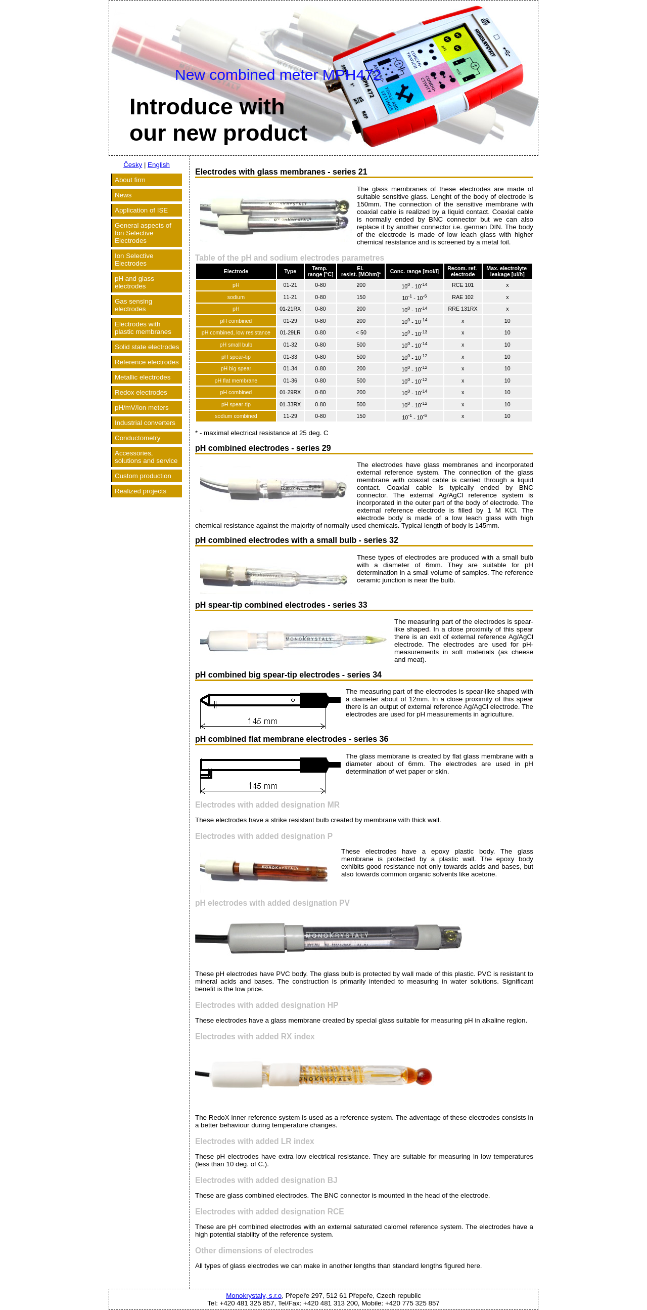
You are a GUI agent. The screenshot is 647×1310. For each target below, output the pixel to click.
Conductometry (137, 438)
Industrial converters (145, 423)
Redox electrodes (141, 392)
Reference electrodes (147, 362)
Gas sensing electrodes (133, 305)
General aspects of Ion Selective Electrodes (143, 233)
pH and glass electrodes (134, 282)
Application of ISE (141, 210)
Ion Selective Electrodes (134, 259)
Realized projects (140, 491)
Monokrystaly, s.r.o (254, 1295)
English (159, 164)
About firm (130, 180)
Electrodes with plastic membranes (143, 327)
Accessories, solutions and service (146, 456)
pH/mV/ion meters (142, 407)
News (123, 195)
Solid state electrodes (147, 347)
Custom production (143, 476)
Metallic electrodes (142, 377)
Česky (132, 164)
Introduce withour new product (218, 120)
